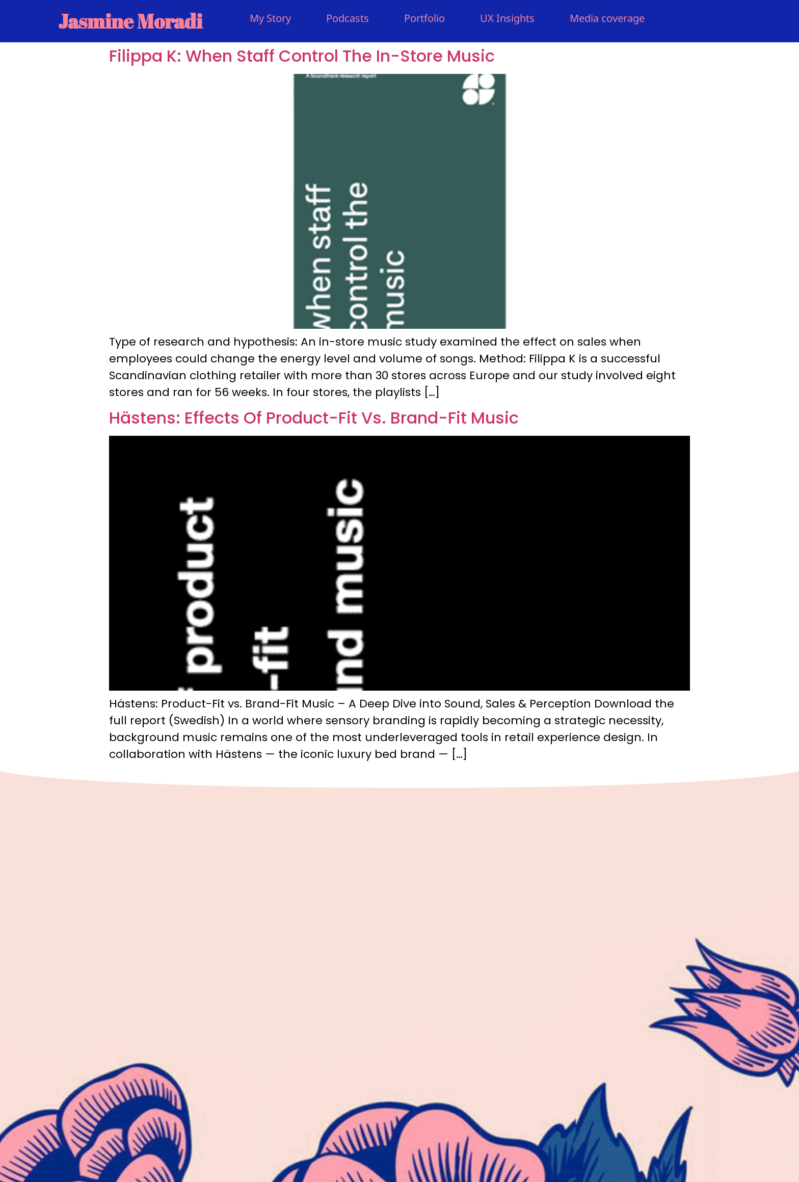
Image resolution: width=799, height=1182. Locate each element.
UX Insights (507, 18)
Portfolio (424, 18)
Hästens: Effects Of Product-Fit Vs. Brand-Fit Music (314, 417)
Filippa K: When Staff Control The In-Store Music (302, 55)
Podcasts (347, 18)
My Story (270, 18)
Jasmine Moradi (130, 21)
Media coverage (607, 18)
